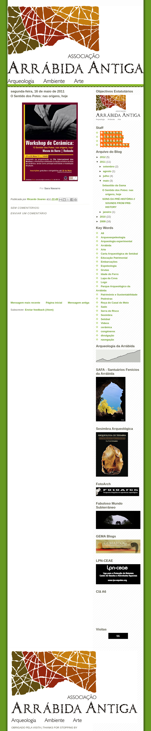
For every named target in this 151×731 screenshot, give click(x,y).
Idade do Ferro (110, 274)
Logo (104, 282)
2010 (103, 216)
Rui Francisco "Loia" (116, 145)
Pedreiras (106, 298)
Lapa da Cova (109, 278)
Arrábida (106, 245)
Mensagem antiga (78, 302)
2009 (103, 221)
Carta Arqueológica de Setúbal (119, 253)
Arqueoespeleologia (113, 237)
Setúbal (105, 319)
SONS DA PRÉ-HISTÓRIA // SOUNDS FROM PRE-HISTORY (118, 203)
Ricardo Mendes (114, 137)
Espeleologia (109, 265)
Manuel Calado (113, 132)
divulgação (107, 335)
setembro (109, 166)
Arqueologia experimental (116, 241)
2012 (103, 157)
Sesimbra (106, 315)
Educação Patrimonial (114, 257)
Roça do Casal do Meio (115, 302)
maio (106, 180)
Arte (103, 249)
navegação (107, 339)
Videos (105, 323)
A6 (102, 233)
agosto (107, 171)
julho (106, 175)
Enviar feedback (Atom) (39, 309)
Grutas (105, 270)
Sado (104, 306)
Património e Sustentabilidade (119, 294)
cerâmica (106, 327)
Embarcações (109, 261)
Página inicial (54, 302)
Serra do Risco (110, 310)
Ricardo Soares (113, 141)
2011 (103, 161)
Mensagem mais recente (25, 302)
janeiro (107, 211)
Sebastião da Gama (114, 185)
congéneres (108, 331)
